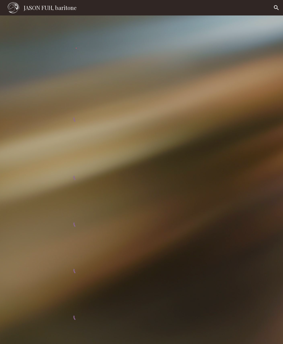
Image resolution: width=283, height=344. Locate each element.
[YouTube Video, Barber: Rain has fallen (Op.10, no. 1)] (216, 315)
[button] (276, 7)
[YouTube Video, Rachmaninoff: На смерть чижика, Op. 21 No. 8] (216, 82)
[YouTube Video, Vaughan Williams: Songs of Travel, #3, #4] (216, 222)
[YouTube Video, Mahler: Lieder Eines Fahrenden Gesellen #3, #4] (216, 267)
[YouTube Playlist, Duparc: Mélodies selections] (216, 127)
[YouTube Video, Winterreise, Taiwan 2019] (216, 40)
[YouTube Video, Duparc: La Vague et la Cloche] (216, 175)
